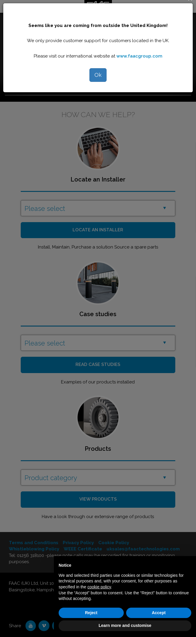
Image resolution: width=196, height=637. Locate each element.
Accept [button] (159, 612)
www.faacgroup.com (139, 56)
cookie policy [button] (99, 587)
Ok (98, 75)
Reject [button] (91, 612)
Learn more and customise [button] (125, 625)
